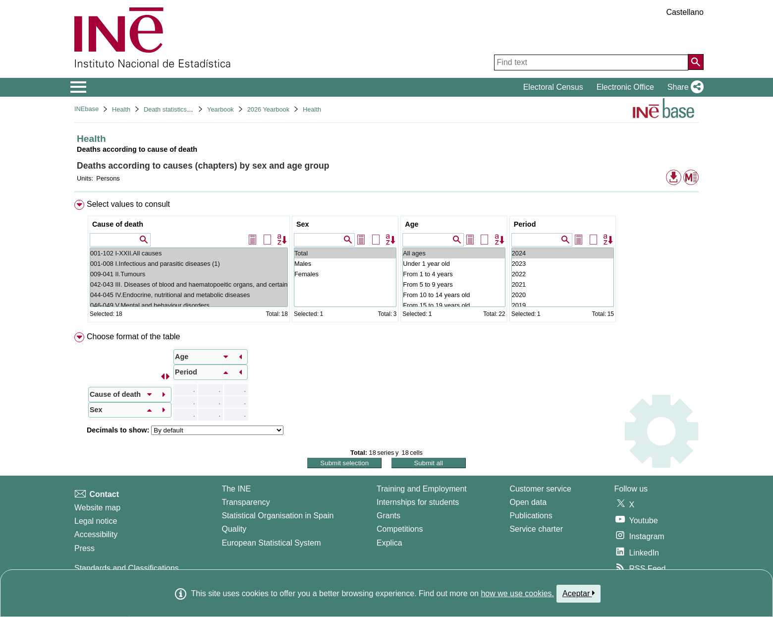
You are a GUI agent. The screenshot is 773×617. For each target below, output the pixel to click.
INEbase (86, 109)
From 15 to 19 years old (453, 305)
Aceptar (578, 593)
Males (345, 263)
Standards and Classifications (126, 568)
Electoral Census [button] (553, 87)
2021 (562, 284)
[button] (683, 87)
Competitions (400, 529)
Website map (97, 507)
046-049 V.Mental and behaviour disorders (188, 305)
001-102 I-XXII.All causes (188, 253)
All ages (453, 253)
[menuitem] (386, 263)
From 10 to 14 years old (453, 295)
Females (345, 274)
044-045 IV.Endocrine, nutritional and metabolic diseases (188, 295)
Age (411, 224)
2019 (562, 305)
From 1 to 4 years (453, 274)
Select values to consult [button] (128, 204)
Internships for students (418, 502)
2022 (562, 274)
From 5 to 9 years (453, 284)
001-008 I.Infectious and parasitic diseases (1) (188, 263)
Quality (233, 529)
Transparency (245, 502)
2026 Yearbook (268, 109)
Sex (302, 224)
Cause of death (117, 224)
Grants (388, 515)
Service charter (536, 529)
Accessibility (95, 534)
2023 (562, 263)
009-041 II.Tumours (188, 274)
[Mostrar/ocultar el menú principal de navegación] (78, 87)
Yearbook (220, 109)
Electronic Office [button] (625, 87)
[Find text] (591, 62)
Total (345, 253)
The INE (236, 489)
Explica (389, 543)
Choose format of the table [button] (133, 336)
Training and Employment (422, 489)
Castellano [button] (685, 12)
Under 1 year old (453, 263)
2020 (562, 295)
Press (84, 548)
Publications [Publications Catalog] (530, 515)
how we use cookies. (517, 593)
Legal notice (95, 521)
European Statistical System (271, 543)
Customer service (540, 489)
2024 (562, 253)
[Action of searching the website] (696, 62)
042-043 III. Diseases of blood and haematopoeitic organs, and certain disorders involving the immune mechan (188, 284)
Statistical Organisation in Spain (277, 515)
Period (525, 224)
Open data (528, 502)
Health (121, 109)
